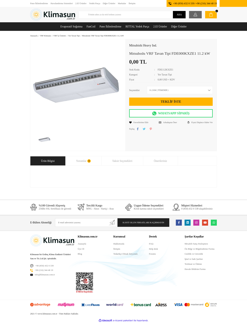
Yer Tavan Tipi (165, 74)
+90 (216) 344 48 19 (206, 3)
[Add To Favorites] (138, 122)
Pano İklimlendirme (39, 3)
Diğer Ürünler (109, 3)
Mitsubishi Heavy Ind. (143, 45)
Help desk (153, 249)
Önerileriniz (160, 160)
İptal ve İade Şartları (194, 259)
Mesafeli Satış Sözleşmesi (196, 243)
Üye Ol (81, 249)
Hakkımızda (118, 243)
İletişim (132, 3)
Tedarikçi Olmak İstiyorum (125, 254)
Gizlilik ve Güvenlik (194, 254)
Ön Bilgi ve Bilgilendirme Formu (199, 249)
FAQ (151, 243)
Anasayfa (82, 243)
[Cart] (211, 14)
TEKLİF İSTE (171, 101)
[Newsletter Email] (86, 222)
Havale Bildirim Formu (195, 269)
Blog (80, 254)
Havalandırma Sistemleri (62, 3)
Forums (152, 254)
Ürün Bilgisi (48, 160)
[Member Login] (195, 14)
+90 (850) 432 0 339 (183, 3)
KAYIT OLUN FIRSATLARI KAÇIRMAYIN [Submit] (143, 222)
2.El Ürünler (80, 3)
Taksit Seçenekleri (122, 160)
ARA (179, 14)
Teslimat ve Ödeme (193, 264)
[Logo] (52, 15)
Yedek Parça (94, 3)
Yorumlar (83, 161)
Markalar (122, 3)
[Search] (132, 14)
